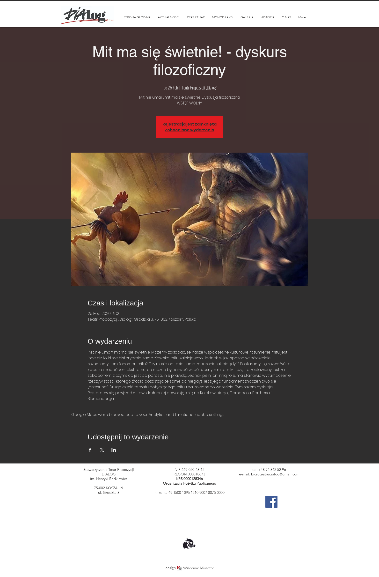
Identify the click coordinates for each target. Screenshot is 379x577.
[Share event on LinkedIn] (113, 450)
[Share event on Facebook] (90, 450)
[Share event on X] (102, 450)
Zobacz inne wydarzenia (189, 130)
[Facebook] (271, 502)
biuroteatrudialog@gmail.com (275, 474)
